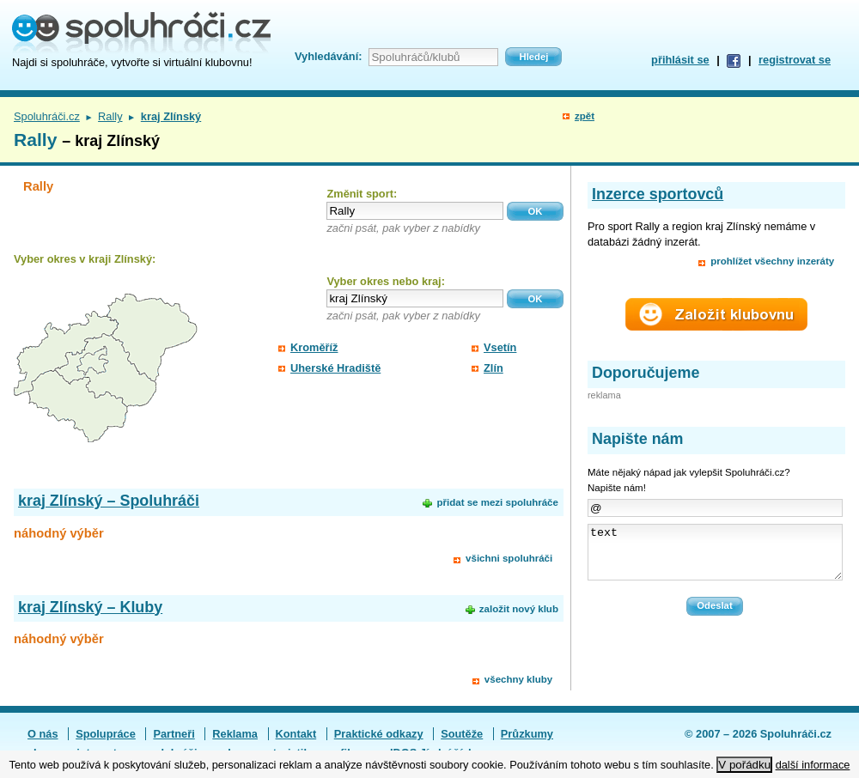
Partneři (173, 733)
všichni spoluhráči (509, 558)
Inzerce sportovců (657, 194)
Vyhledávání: (328, 56)
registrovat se (794, 59)
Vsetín (500, 347)
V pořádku (744, 764)
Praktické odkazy (378, 733)
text (715, 557)
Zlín (493, 368)
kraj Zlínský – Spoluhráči (108, 500)
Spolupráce (106, 733)
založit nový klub (518, 609)
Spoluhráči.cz (47, 116)
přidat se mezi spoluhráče (496, 502)
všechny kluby (518, 679)
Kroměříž (314, 347)
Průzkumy (527, 733)
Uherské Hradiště (335, 368)
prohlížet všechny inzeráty (772, 261)
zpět (584, 116)
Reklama (235, 733)
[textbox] (414, 211)
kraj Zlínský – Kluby (90, 607)
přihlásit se (680, 59)
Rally (110, 116)
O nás (42, 733)
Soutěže (462, 733)
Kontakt (296, 733)
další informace (813, 764)
